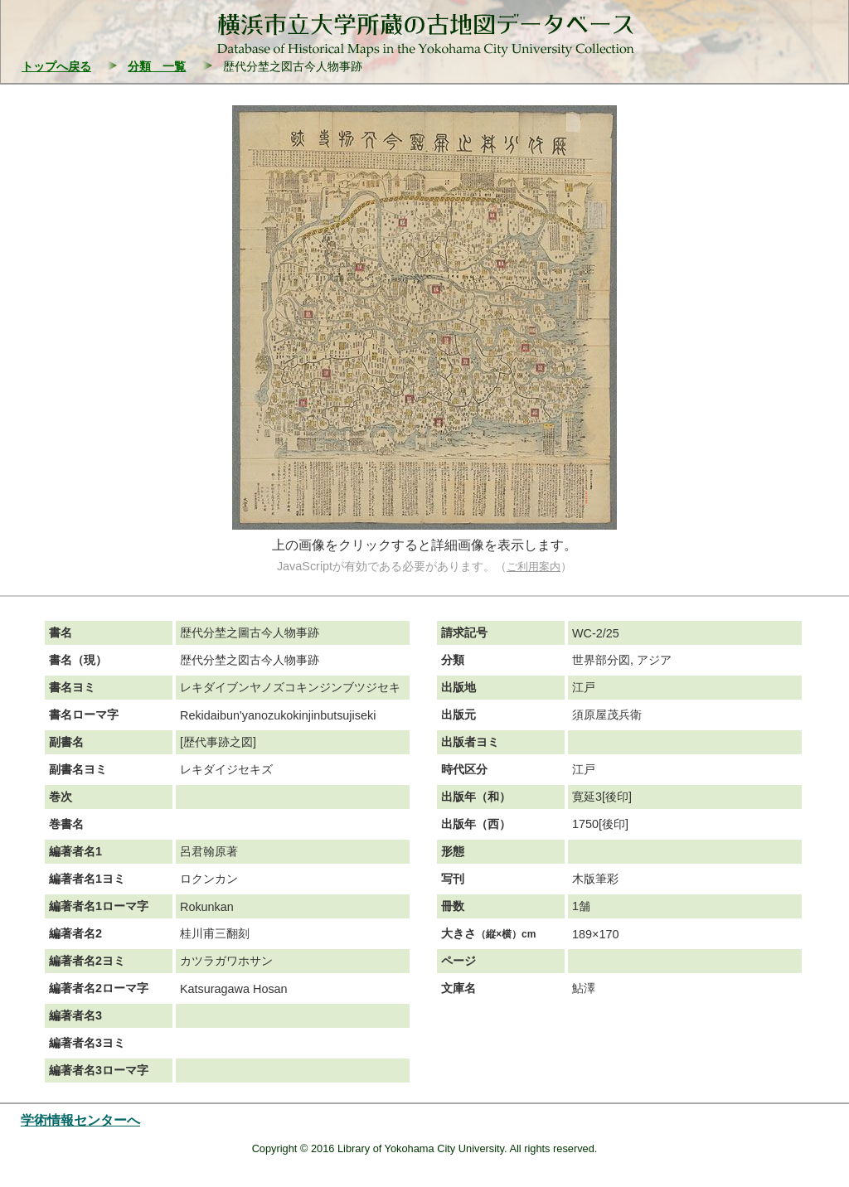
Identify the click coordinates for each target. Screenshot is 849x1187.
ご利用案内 (533, 566)
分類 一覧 (157, 66)
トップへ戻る (56, 66)
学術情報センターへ (80, 1120)
